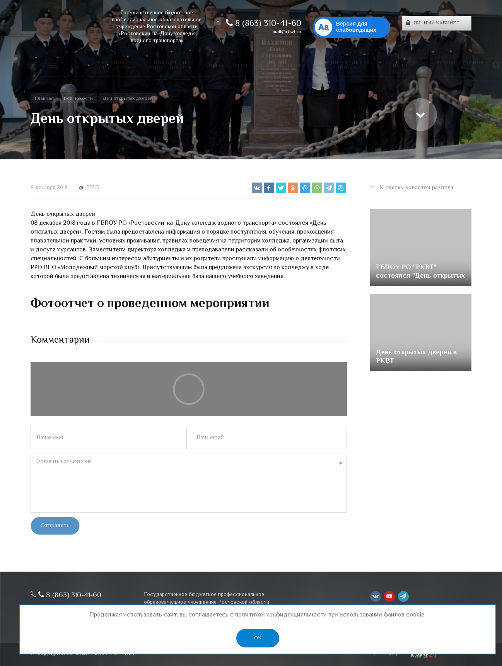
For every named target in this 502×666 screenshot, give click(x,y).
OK (257, 638)
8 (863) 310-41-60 (263, 24)
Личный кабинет (432, 23)
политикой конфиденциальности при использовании (308, 615)
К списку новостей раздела (416, 187)
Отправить (55, 525)
